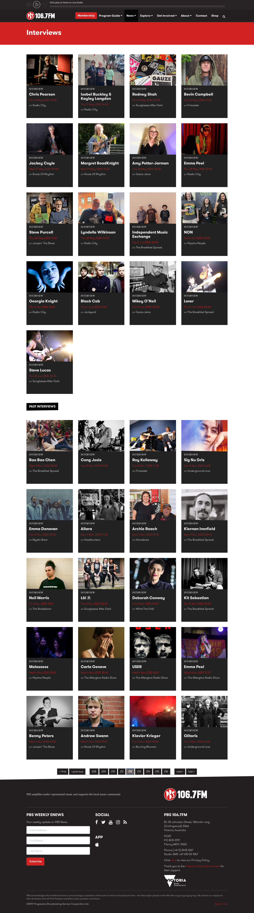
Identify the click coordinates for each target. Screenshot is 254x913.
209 (103, 771)
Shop (214, 16)
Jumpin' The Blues (44, 243)
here (173, 860)
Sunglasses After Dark (149, 106)
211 (121, 771)
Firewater (193, 106)
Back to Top (221, 904)
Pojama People (196, 243)
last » (191, 771)
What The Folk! (145, 609)
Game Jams (143, 175)
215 (157, 771)
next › (180, 771)
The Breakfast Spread (149, 248)
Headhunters (92, 540)
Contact (201, 16)
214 (148, 771)
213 (139, 771)
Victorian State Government (202, 866)
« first (62, 771)
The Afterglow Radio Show (100, 678)
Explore (146, 16)
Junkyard (90, 313)
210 (113, 771)
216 (166, 771)
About (186, 16)
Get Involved (167, 16)
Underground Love (199, 471)
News (131, 16)
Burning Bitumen (146, 747)
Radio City (39, 106)
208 (94, 771)
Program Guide (110, 16)
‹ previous (77, 771)
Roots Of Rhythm (43, 175)
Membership (86, 15)
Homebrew (142, 540)
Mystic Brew (40, 540)
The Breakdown (42, 609)
